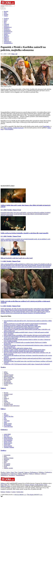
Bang (5, 456)
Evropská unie (7, 382)
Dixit (5, 462)
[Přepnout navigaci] (5, 8)
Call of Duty (7, 402)
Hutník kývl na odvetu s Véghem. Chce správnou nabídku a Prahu (21, 325)
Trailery (6, 15)
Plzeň (8, 486)
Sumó (5, 422)
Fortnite (6, 401)
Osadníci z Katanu (8, 458)
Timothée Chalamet (9, 447)
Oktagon (6, 415)
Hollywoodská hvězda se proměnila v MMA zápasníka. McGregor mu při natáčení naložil (27, 335)
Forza (5, 400)
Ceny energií (7, 380)
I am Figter (7, 420)
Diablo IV (6, 398)
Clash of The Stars (8, 416)
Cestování (20, 472)
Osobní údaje (20, 492)
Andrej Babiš (7, 434)
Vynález (6, 385)
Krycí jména (7, 463)
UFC (5, 413)
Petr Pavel (6, 435)
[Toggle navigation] (3, 8)
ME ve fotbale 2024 (9, 377)
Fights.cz (3, 409)
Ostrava (27, 484)
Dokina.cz (37, 473)
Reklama (3, 492)
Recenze (6, 11)
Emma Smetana (8, 445)
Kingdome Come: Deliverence (12, 405)
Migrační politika (8, 376)
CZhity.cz (43, 473)
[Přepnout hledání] (1, 8)
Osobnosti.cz (4, 429)
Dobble (6, 461)
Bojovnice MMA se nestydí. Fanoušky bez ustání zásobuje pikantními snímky (24, 351)
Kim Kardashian (8, 440)
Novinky (6, 14)
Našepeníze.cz (4, 475)
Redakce (8, 492)
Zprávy (8, 472)
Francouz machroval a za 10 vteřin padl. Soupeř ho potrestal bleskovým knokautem (25, 323)
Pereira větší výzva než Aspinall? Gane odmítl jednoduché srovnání (21, 328)
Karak (5, 466)
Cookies (13, 492)
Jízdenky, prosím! (8, 468)
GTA (5, 397)
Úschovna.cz (13, 473)
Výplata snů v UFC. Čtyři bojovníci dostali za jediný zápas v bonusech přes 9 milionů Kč (27, 364)
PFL (5, 418)
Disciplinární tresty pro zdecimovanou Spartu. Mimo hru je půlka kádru (22, 326)
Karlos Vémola (8, 423)
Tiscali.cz (3, 367)
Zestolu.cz (3, 450)
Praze (2, 484)
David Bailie (46, 126)
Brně (6, 484)
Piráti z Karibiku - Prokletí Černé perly (14, 127)
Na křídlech (7, 465)
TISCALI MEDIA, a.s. (20, 494)
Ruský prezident (8, 379)
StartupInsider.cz (20, 475)
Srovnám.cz (12, 475)
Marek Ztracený (8, 443)
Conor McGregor (8, 426)
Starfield (6, 395)
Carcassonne (7, 455)
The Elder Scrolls (8, 404)
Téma (5, 13)
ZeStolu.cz (41, 472)
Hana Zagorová (8, 437)
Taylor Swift (7, 444)
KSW (5, 419)
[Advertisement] (17, 149)
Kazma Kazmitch (8, 438)
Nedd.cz (20, 473)
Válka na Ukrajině (8, 375)
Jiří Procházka (7, 425)
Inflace (5, 372)
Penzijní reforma (8, 383)
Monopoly (6, 459)
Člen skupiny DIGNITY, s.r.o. (34, 494)
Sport (12, 472)
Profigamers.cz (34, 472)
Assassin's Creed (8, 394)
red (16, 54)
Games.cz (3, 388)
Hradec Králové (39, 484)
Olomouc (32, 484)
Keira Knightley (9, 129)
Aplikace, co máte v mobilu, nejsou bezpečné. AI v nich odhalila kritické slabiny (24, 349)
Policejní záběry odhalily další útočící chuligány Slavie (18, 348)
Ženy (16, 472)
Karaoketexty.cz (5, 473)
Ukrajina (6, 373)
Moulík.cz (25, 473)
